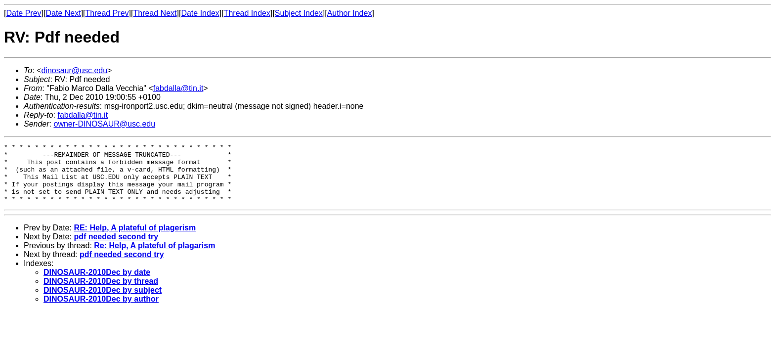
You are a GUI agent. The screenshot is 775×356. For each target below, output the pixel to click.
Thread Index (247, 13)
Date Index (200, 13)
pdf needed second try (116, 248)
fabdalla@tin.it (178, 88)
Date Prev (23, 13)
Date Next (63, 13)
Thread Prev (107, 13)
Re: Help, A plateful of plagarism (154, 257)
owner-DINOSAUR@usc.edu (104, 124)
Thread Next (154, 13)
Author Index (349, 13)
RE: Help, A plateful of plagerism (135, 239)
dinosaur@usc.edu (74, 70)
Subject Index (299, 13)
